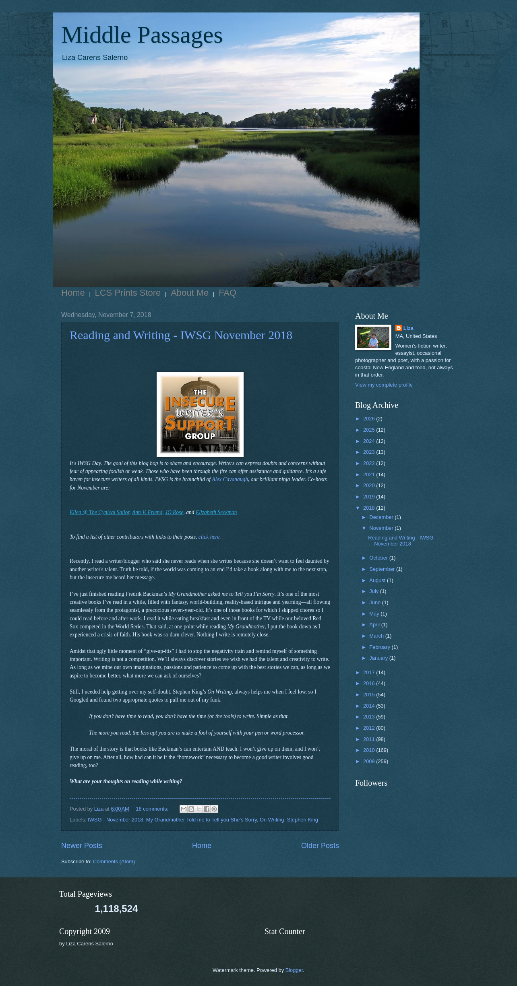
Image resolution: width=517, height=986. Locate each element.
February (380, 647)
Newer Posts (81, 846)
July (374, 591)
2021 (369, 474)
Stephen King (302, 820)
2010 (369, 750)
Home (73, 293)
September (382, 569)
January (379, 658)
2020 (369, 485)
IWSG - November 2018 (115, 820)
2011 (369, 739)
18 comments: (153, 809)
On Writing (272, 820)
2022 (369, 463)
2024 (369, 441)
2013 (369, 717)
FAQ (227, 293)
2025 (369, 430)
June (375, 602)
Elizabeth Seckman (216, 512)
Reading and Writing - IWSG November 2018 (181, 335)
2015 (369, 695)
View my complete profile (384, 385)
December (382, 517)
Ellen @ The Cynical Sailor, (100, 512)
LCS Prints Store (128, 293)
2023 (369, 452)
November (382, 528)
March (377, 636)
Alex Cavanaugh (230, 479)
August (378, 580)
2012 (369, 728)
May (375, 614)
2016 (369, 683)
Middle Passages (142, 34)
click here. (210, 537)
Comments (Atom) (114, 861)
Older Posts (320, 846)
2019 (369, 497)
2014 (369, 706)
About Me (190, 293)
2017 (369, 672)
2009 (369, 761)
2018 (369, 508)
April (375, 625)
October (379, 558)
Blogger (294, 970)
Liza (408, 328)
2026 (369, 419)
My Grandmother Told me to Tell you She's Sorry (201, 820)
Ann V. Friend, (148, 512)
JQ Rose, (175, 512)
